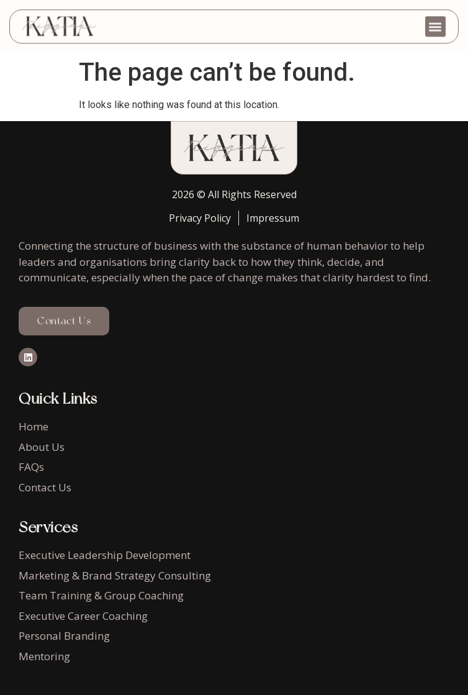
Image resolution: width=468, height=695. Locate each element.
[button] (435, 22)
